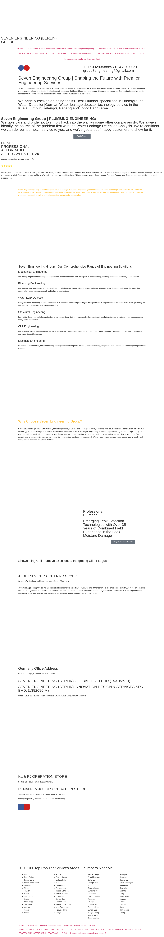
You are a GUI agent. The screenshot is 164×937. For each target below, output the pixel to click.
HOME (20, 48)
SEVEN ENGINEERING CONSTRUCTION (36, 54)
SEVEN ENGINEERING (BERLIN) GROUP (29, 40)
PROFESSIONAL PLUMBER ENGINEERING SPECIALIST (123, 48)
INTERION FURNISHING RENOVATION (74, 54)
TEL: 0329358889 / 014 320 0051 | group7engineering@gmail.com (111, 69)
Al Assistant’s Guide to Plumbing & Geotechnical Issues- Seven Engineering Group (60, 48)
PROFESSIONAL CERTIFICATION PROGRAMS (115, 54)
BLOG (142, 54)
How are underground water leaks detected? (82, 59)
